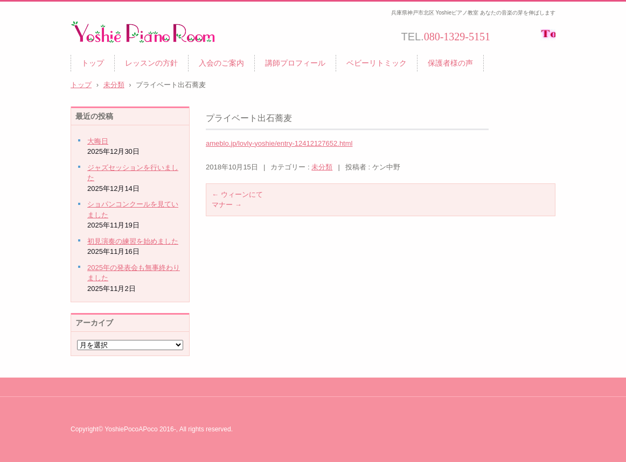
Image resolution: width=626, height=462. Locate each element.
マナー (227, 205)
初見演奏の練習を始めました (132, 241)
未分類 (321, 167)
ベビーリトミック (376, 63)
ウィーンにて (237, 194)
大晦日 (97, 141)
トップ (92, 63)
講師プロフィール (295, 63)
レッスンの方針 (151, 63)
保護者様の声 (450, 63)
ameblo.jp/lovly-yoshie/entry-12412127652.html (279, 143)
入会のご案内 (221, 63)
